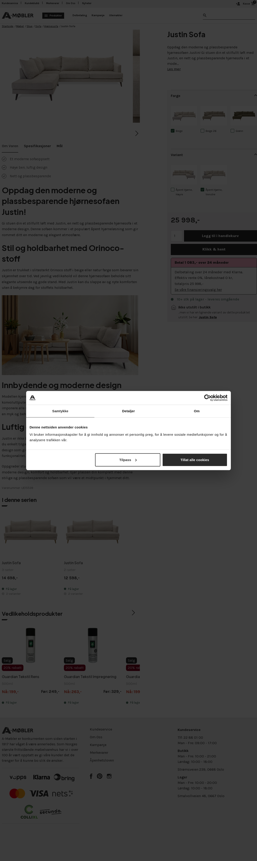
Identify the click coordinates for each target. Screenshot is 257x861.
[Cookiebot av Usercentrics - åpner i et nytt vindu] (207, 397)
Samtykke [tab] (60, 411)
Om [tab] (196, 411)
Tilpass (128, 460)
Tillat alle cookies (195, 460)
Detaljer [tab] (128, 411)
